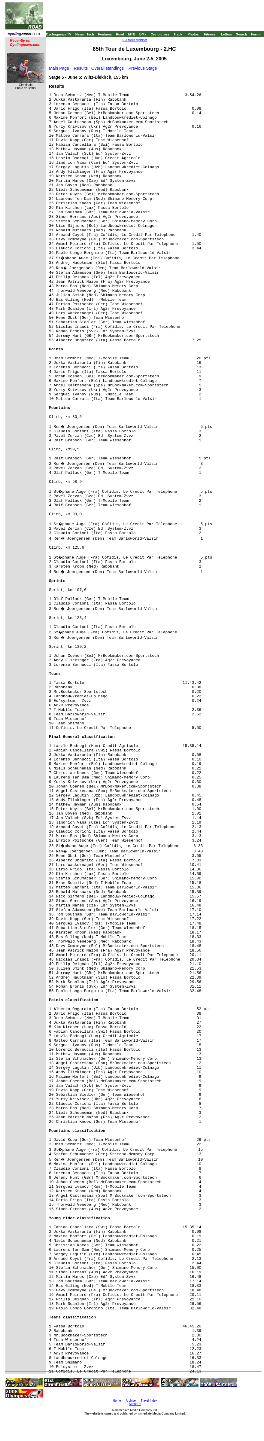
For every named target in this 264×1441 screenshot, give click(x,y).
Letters (226, 34)
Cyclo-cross (160, 34)
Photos (193, 34)
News (79, 34)
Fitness (210, 34)
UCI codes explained (135, 39)
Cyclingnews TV (58, 34)
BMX (143, 34)
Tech (90, 34)
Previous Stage (143, 68)
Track (178, 34)
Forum (256, 34)
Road (120, 34)
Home (117, 1400)
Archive (131, 1400)
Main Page (59, 68)
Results (81, 68)
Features (105, 34)
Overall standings (107, 68)
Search (241, 34)
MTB (131, 34)
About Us (135, 1404)
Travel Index (149, 1400)
